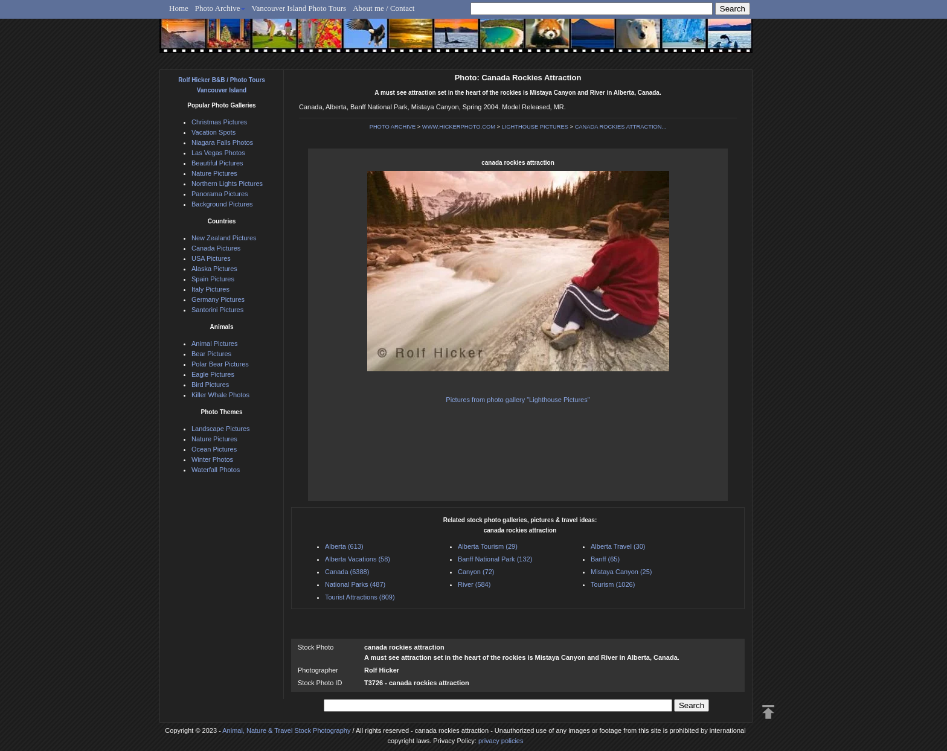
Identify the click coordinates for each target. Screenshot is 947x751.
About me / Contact (383, 8)
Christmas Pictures (219, 122)
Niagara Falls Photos (222, 142)
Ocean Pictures (214, 449)
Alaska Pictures (214, 268)
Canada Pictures (215, 248)
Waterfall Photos (215, 469)
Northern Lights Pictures (227, 183)
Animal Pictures (214, 343)
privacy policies (501, 740)
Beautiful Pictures (217, 163)
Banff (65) (605, 559)
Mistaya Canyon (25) (621, 571)
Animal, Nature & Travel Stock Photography (286, 730)
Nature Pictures (214, 173)
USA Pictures (211, 258)
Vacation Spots (213, 132)
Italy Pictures (210, 289)
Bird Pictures (210, 384)
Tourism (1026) (613, 584)
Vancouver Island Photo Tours (299, 8)
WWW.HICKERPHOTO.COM (458, 127)
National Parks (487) (355, 584)
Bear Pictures (211, 353)
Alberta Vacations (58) (357, 559)
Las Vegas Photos (218, 152)
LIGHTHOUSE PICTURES (535, 127)
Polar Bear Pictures (220, 364)
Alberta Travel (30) (618, 546)
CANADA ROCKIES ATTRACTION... (621, 127)
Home (178, 8)
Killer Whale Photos (220, 394)
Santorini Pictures (217, 309)
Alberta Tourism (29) (488, 546)
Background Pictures (222, 204)
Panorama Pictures (219, 193)
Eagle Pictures (212, 374)
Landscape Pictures (220, 428)
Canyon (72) (476, 571)
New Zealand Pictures (224, 237)
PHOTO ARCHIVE (393, 127)
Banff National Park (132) (495, 559)
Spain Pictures (212, 279)
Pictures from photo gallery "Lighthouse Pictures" (517, 399)
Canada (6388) (347, 571)
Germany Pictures (218, 299)
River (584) (474, 584)
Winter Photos (212, 459)
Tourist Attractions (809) (360, 597)
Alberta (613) (344, 546)
